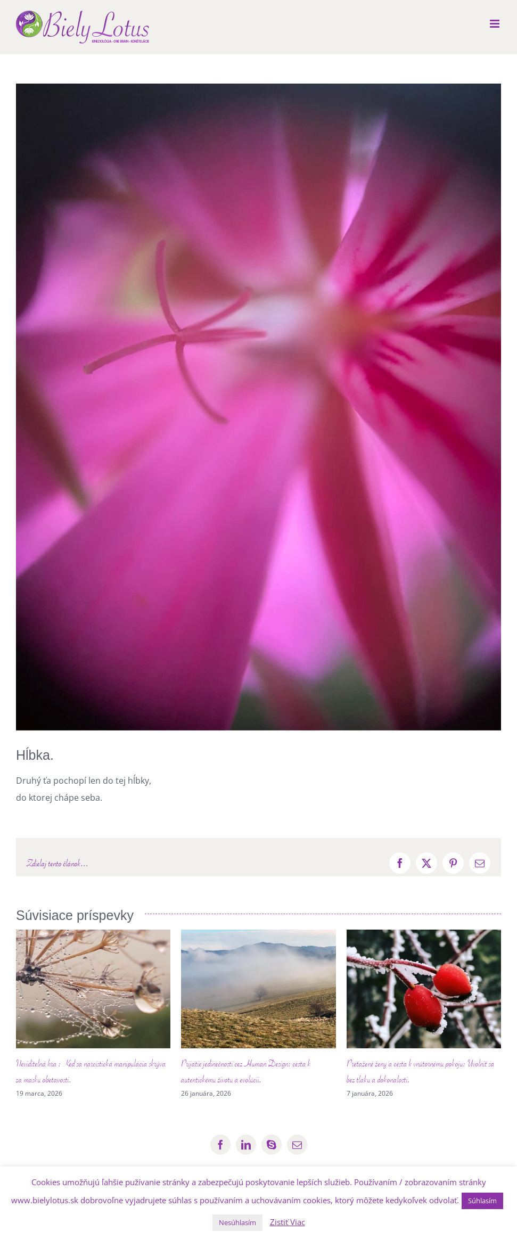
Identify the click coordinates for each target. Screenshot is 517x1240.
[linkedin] (246, 1145)
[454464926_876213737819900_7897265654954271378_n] (258, 407)
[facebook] (220, 1145)
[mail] (297, 1145)
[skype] (271, 1145)
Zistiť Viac (287, 1222)
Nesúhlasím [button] (237, 1222)
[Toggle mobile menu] (495, 23)
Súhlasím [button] (482, 1200)
